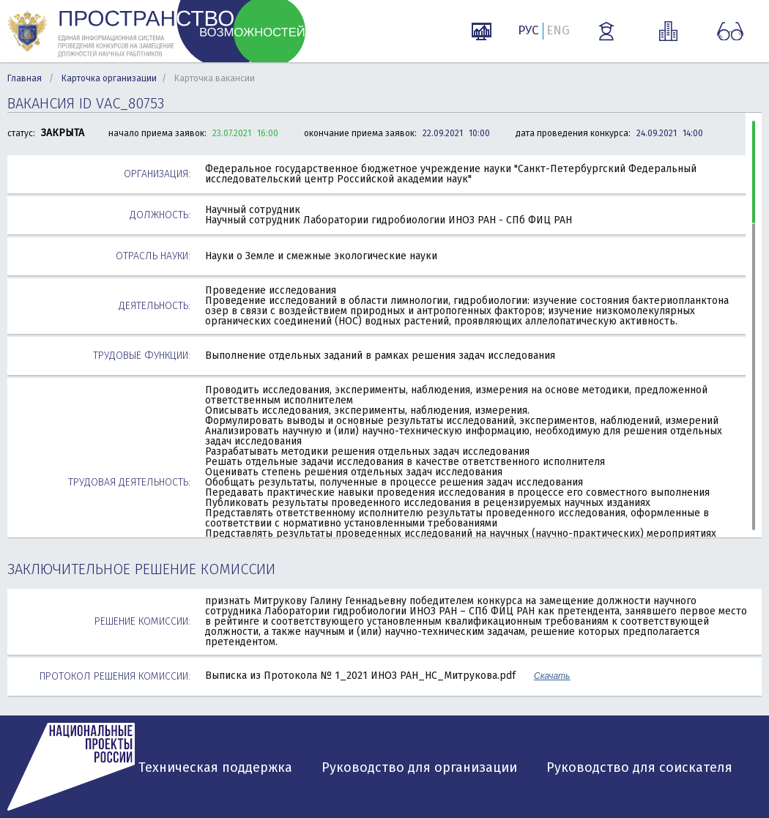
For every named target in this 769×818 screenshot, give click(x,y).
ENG (558, 30)
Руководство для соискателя (639, 767)
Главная (24, 78)
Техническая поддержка (215, 767)
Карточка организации (109, 78)
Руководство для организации (419, 767)
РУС (528, 30)
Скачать (552, 676)
